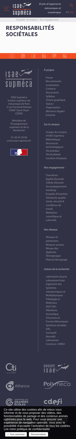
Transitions (52, 175)
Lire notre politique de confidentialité (27, 429)
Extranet (50, 115)
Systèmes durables (56, 325)
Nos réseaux (50, 229)
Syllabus (50, 96)
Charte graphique (56, 100)
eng (71, 12)
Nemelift (51, 336)
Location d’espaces (56, 158)
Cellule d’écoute (55, 182)
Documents (52, 92)
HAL (48, 329)
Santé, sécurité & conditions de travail (55, 205)
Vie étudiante (53, 154)
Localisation (52, 85)
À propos (49, 70)
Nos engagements (49, 19)
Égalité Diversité (55, 179)
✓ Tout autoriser (16, 434)
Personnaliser (38, 434)
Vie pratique (53, 150)
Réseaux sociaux (55, 244)
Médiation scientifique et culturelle (54, 216)
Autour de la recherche (56, 269)
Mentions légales (55, 111)
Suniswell (51, 332)
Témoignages (53, 255)
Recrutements (53, 81)
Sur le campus (52, 124)
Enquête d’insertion (57, 194)
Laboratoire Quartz (56, 276)
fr (67, 12)
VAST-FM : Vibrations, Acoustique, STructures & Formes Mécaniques (57, 314)
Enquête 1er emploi (26, 19)
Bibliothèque (53, 139)
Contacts (51, 88)
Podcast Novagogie (57, 259)
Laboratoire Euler (55, 280)
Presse (49, 77)
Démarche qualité (56, 197)
